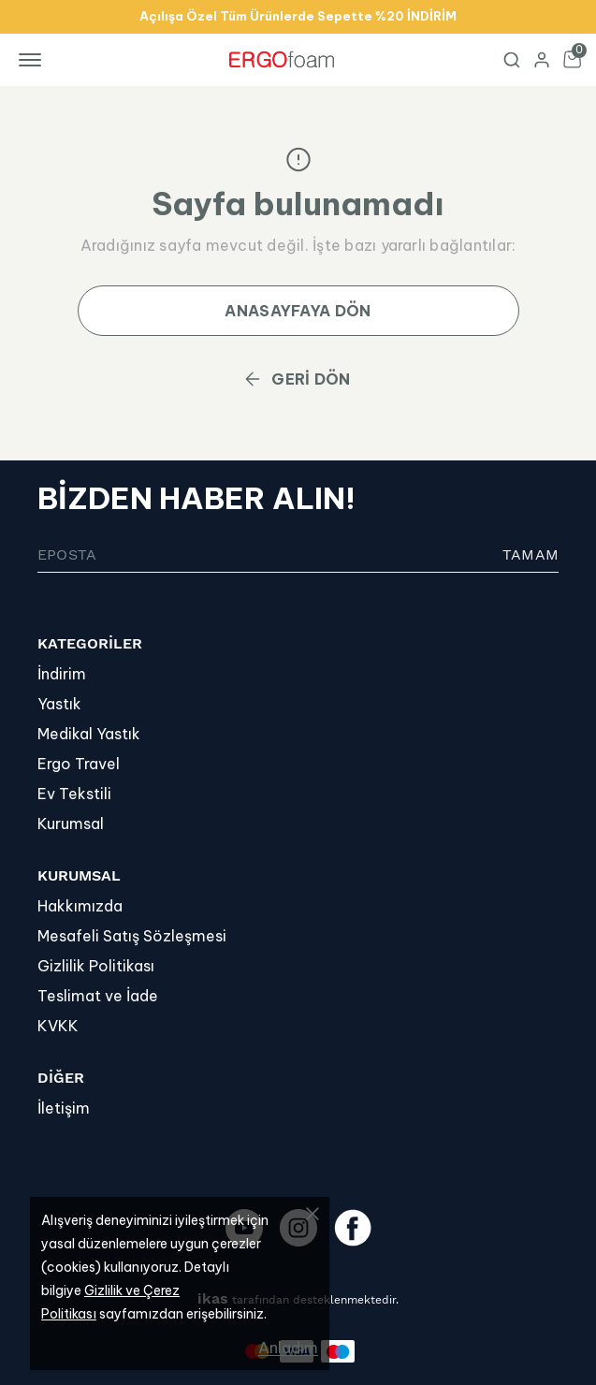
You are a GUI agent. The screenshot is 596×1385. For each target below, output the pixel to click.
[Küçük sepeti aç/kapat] (572, 60)
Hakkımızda (80, 906)
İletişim (63, 1108)
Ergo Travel (78, 763)
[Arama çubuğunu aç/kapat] (512, 60)
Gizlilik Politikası (95, 965)
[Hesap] (542, 60)
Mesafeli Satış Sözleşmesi (131, 935)
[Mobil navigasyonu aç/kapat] (34, 60)
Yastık (59, 703)
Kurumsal (70, 823)
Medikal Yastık (88, 733)
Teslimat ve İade (97, 995)
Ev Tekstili (74, 793)
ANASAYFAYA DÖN (298, 310)
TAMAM (530, 554)
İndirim (61, 673)
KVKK (58, 1025)
